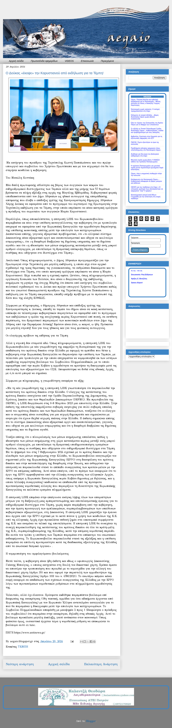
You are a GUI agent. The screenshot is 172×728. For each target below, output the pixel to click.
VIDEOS (69, 61)
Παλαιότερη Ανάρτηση (101, 664)
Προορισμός (135, 243)
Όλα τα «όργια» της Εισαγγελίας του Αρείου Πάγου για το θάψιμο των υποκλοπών (147, 124)
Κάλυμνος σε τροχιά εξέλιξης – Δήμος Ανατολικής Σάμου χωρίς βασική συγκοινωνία (145, 117)
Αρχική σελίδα (16, 61)
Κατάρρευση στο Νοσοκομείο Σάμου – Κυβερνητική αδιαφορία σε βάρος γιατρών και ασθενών (146, 181)
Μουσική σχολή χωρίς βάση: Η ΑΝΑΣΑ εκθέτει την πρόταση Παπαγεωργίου (145, 161)
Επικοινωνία (87, 61)
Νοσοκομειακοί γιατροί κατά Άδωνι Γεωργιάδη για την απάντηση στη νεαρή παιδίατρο (145, 196)
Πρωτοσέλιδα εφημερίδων (44, 61)
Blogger (91, 721)
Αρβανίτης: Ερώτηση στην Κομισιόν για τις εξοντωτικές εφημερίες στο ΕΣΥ (146, 137)
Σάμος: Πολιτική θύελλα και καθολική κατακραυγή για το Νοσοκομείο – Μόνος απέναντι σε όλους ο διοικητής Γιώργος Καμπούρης (146, 102)
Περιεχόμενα (107, 61)
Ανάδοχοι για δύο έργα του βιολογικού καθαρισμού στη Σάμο (145, 155)
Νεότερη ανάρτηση (20, 664)
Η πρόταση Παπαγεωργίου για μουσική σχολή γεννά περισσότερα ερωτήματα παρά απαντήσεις (147, 167)
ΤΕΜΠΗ (23, 646)
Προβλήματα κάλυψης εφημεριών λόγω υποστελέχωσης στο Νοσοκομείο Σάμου (146, 149)
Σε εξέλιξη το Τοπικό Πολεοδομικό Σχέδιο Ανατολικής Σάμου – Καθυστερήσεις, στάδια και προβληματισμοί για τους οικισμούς (147, 130)
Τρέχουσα (134, 238)
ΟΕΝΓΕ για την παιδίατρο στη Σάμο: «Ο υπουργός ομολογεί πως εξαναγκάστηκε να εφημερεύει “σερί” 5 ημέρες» (147, 189)
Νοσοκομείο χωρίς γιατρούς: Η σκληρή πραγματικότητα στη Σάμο (145, 110)
